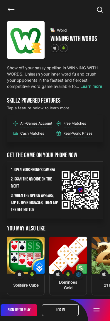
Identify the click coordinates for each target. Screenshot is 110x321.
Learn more (91, 86)
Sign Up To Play (19, 310)
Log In (60, 310)
